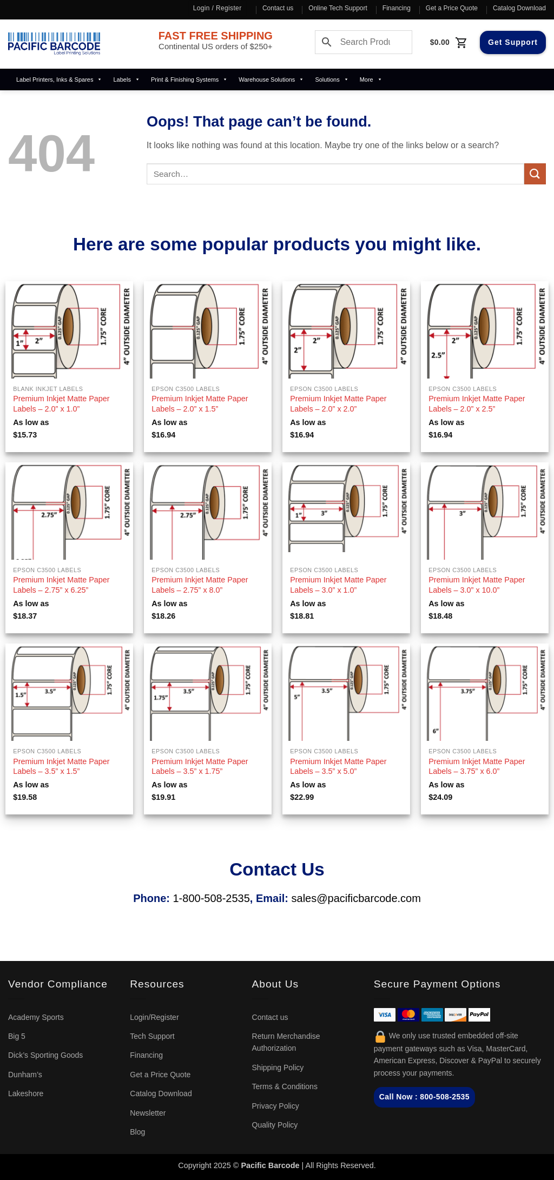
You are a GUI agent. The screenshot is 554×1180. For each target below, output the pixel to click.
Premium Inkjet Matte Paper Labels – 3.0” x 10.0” (476, 584)
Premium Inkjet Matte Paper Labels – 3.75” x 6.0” (476, 766)
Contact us (277, 8)
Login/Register (154, 1017)
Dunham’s (25, 1074)
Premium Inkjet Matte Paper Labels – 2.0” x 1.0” (61, 403)
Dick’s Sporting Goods (45, 1055)
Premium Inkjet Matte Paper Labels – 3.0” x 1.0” (338, 584)
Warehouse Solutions (271, 79)
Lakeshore (25, 1093)
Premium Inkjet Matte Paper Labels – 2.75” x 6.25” (61, 584)
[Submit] (535, 173)
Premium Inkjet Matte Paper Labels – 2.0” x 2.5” (476, 403)
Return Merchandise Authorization (286, 1042)
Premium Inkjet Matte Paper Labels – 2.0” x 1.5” (199, 403)
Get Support (513, 42)
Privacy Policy (275, 1106)
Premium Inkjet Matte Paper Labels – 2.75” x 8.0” (199, 584)
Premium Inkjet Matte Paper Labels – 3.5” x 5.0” (338, 766)
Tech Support (152, 1036)
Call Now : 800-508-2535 (424, 1096)
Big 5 (16, 1036)
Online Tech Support (337, 8)
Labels (126, 79)
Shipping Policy (278, 1067)
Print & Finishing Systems (189, 79)
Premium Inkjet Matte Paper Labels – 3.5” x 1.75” (199, 766)
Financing (396, 8)
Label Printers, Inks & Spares (59, 79)
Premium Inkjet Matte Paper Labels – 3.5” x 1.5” (61, 766)
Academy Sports (36, 1017)
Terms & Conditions (285, 1086)
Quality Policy (275, 1125)
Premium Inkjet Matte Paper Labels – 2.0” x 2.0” (338, 403)
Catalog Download (519, 8)
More (371, 79)
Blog (137, 1132)
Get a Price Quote (452, 8)
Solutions (331, 79)
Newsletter (148, 1113)
